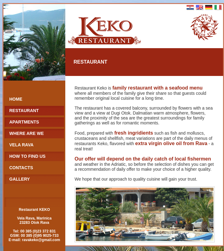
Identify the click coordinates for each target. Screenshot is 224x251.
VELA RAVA (21, 144)
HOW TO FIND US (27, 156)
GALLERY (19, 179)
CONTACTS (21, 167)
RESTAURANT (24, 110)
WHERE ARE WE (26, 133)
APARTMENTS (24, 121)
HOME (15, 99)
